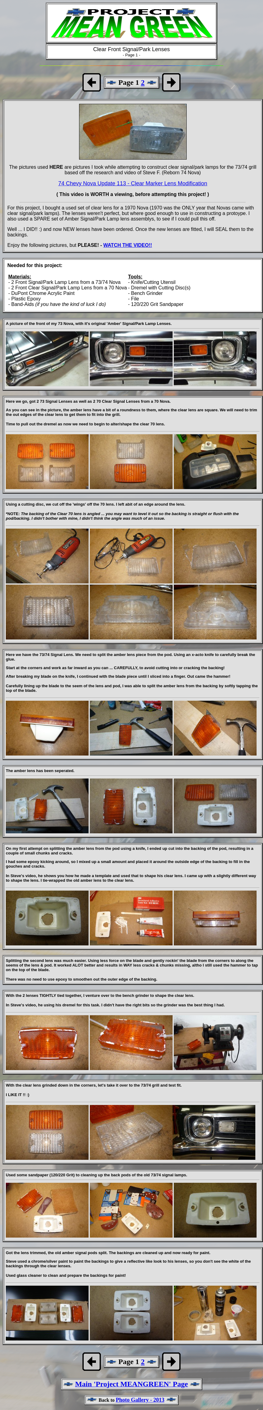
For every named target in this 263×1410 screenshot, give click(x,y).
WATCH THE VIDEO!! (127, 245)
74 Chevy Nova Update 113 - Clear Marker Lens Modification (132, 183)
